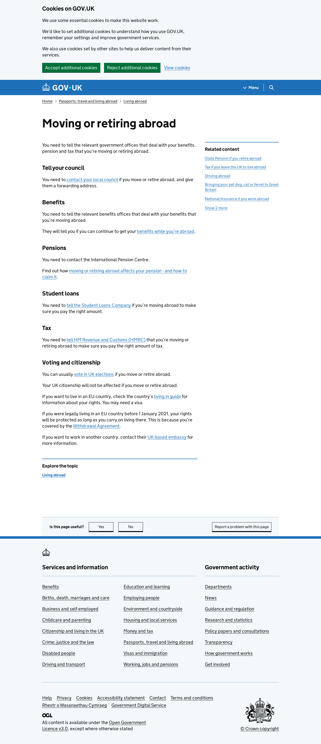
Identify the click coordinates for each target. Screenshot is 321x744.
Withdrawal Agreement (96, 426)
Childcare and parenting (66, 620)
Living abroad (135, 101)
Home (47, 101)
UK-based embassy (166, 437)
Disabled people (58, 653)
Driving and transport (63, 664)
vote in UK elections (94, 374)
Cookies (84, 698)
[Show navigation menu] (251, 87)
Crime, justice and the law (68, 642)
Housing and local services (150, 620)
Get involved (217, 664)
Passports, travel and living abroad (88, 101)
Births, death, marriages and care (75, 598)
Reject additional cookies (132, 67)
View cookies (177, 67)
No (135, 526)
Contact (157, 698)
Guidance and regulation (229, 609)
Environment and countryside (153, 609)
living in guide (167, 396)
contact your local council (92, 179)
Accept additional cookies (71, 67)
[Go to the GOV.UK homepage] (62, 87)
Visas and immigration (145, 653)
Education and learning (147, 586)
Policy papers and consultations (237, 631)
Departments (218, 586)
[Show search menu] (271, 87)
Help (47, 698)
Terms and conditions (192, 698)
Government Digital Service (138, 705)
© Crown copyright (259, 728)
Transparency (218, 642)
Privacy (64, 698)
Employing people (142, 598)
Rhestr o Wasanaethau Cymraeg (74, 705)
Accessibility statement (121, 698)
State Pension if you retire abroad (233, 158)
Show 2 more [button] (216, 208)
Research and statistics (228, 620)
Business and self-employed (70, 609)
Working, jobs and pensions (151, 664)
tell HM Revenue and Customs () (106, 340)
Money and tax (138, 631)
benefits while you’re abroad (165, 231)
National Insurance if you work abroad (237, 198)
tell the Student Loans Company (99, 305)
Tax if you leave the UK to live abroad (235, 167)
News (211, 598)
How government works (229, 653)
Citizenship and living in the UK (73, 631)
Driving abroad (217, 175)
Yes (106, 526)
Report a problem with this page (242, 526)
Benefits (50, 586)
